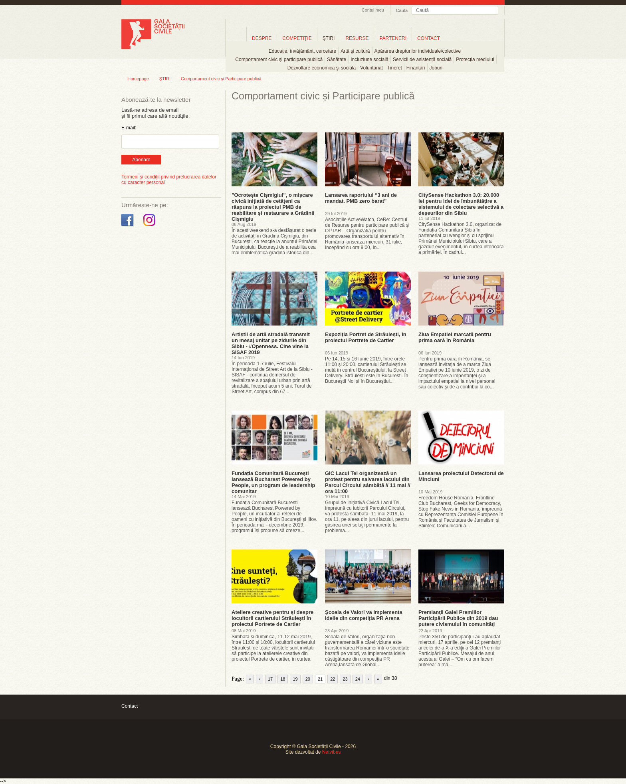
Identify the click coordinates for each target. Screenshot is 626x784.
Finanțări (415, 68)
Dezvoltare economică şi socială (321, 68)
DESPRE (261, 38)
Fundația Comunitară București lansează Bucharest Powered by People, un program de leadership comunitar (273, 482)
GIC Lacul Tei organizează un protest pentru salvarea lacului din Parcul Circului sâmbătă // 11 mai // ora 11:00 (367, 482)
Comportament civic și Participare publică (221, 78)
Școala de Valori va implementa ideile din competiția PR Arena (363, 615)
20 (307, 679)
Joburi (436, 68)
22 (332, 679)
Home (236, 38)
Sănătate (336, 59)
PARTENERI (392, 38)
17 (270, 679)
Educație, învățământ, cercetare (302, 51)
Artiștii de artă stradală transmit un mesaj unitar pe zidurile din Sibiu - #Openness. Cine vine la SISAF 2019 (271, 343)
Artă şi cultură (355, 51)
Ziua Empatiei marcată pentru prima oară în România (454, 337)
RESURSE (356, 38)
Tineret (394, 68)
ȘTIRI (164, 78)
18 (282, 679)
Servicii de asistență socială (422, 59)
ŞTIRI (329, 38)
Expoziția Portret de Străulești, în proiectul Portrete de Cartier (365, 337)
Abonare (141, 159)
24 (357, 679)
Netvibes (331, 752)
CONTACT (428, 38)
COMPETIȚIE (296, 38)
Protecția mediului (475, 59)
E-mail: (128, 128)
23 (345, 679)
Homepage (138, 78)
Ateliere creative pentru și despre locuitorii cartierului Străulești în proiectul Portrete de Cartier (272, 618)
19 (295, 679)
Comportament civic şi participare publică (279, 59)
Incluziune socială (369, 59)
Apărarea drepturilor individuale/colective (417, 51)
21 (320, 679)
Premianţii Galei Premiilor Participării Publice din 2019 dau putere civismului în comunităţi (458, 618)
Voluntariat (371, 68)
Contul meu (373, 10)
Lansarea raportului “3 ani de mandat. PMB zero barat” (361, 198)
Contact (129, 706)
